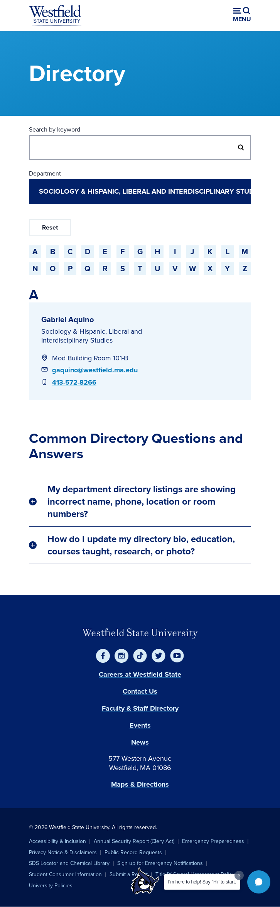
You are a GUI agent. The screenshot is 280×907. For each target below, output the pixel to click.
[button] (258, 881)
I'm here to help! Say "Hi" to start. (202, 882)
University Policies (51, 886)
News (140, 742)
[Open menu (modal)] (242, 15)
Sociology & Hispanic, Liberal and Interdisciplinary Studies (91, 335)
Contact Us (140, 691)
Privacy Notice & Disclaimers (63, 852)
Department (45, 173)
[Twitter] (158, 656)
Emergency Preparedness (213, 841)
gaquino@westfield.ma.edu (95, 370)
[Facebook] (103, 656)
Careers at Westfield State (140, 674)
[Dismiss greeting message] (239, 875)
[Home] (55, 15)
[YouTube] (177, 656)
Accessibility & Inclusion (57, 841)
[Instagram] (121, 656)
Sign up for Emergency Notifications (160, 863)
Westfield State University (140, 633)
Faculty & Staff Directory (140, 708)
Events (140, 725)
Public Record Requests (133, 852)
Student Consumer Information (65, 874)
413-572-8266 (74, 382)
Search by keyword (54, 129)
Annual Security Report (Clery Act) (134, 841)
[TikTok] (140, 656)
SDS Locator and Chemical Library (69, 863)
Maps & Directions (140, 784)
